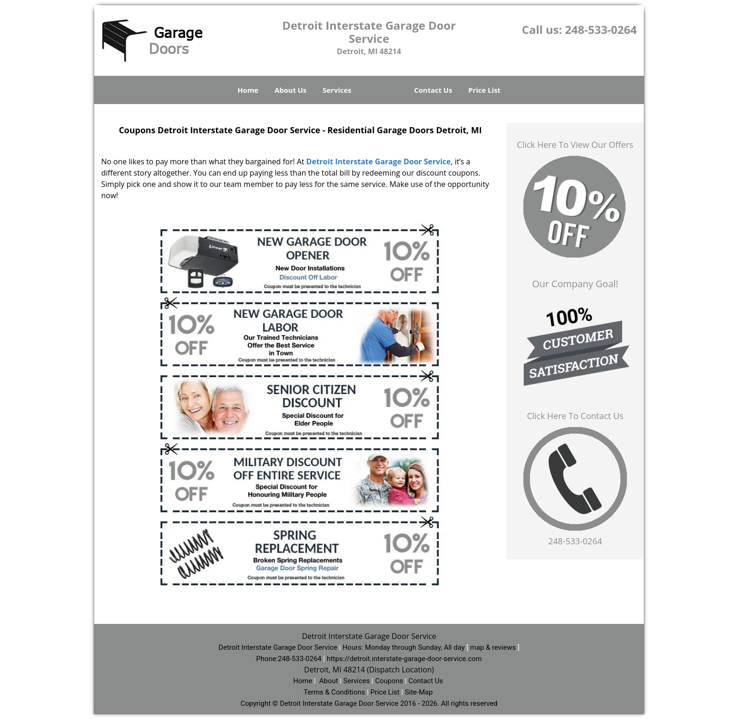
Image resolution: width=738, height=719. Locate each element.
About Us (290, 90)
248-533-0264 (601, 29)
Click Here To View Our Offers (575, 144)
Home (248, 90)
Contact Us (433, 90)
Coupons (383, 90)
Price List (484, 90)
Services (337, 90)
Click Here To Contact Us (575, 415)
